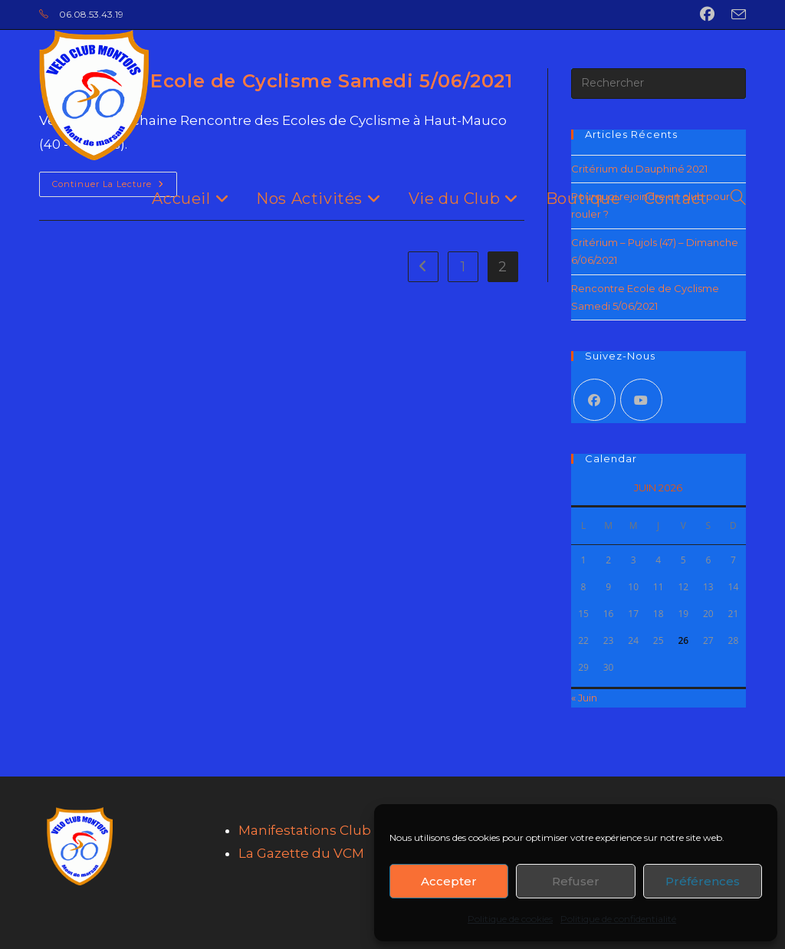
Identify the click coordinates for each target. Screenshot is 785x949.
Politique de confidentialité (618, 918)
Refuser (575, 881)
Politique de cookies (510, 918)
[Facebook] (594, 400)
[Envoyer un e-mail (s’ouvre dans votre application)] (734, 15)
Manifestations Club (304, 830)
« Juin (584, 697)
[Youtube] (641, 400)
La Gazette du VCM (301, 853)
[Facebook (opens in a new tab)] (707, 14)
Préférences (702, 881)
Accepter (449, 881)
